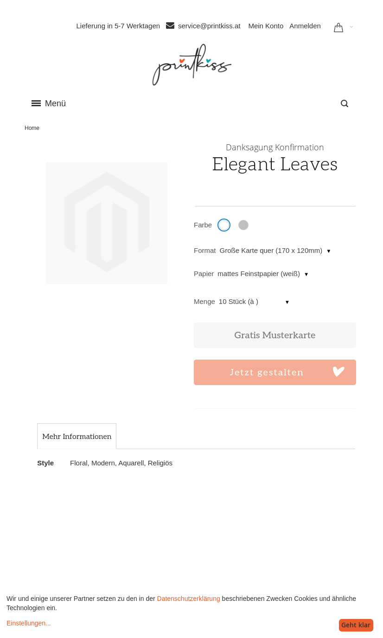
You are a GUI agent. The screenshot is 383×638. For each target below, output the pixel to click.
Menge (204, 301)
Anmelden (305, 26)
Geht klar (355, 624)
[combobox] (344, 103)
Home (32, 128)
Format (205, 250)
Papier (204, 273)
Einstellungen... (28, 623)
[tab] (76, 437)
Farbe (203, 225)
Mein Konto (265, 26)
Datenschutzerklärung (188, 598)
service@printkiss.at (209, 26)
